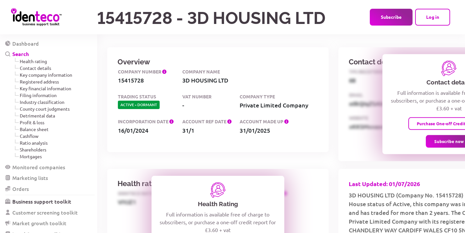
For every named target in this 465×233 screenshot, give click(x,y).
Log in (432, 17)
